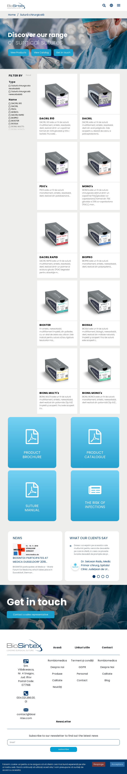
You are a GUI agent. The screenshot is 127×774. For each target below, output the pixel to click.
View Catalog (41, 52)
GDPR (82, 675)
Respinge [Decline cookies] (99, 764)
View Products (18, 52)
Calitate (57, 688)
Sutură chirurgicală (32, 15)
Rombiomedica (57, 668)
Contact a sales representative (30, 622)
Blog (107, 688)
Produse (57, 681)
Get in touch (63, 52)
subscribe (63, 757)
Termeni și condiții (82, 668)
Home (12, 15)
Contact (82, 688)
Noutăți (57, 695)
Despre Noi (107, 675)
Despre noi (57, 675)
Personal (82, 681)
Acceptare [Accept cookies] (117, 764)
